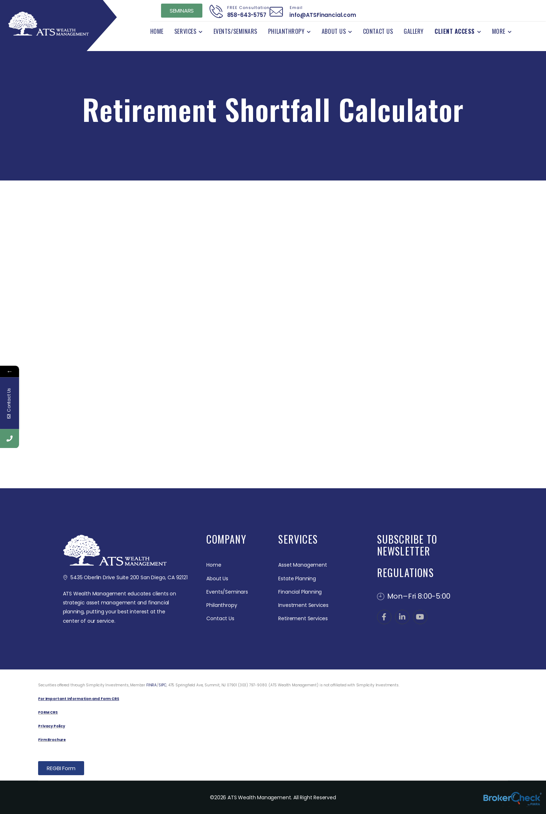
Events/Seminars (235, 31)
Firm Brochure (52, 739)
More (498, 31)
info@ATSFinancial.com (320, 15)
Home (157, 31)
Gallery (414, 31)
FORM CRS (48, 712)
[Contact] (216, 11)
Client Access (455, 31)
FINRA (151, 685)
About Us (334, 31)
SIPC (162, 685)
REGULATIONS (405, 572)
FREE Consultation (246, 7)
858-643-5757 (244, 15)
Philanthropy (286, 31)
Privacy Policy (51, 726)
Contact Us (378, 31)
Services (185, 31)
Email (294, 7)
